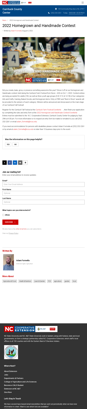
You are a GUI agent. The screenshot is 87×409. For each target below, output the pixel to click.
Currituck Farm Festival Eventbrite (48, 110)
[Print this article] (25, 162)
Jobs (6, 375)
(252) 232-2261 (54, 13)
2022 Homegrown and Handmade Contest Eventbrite (57, 113)
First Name (6, 189)
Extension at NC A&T (12, 389)
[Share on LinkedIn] (15, 162)
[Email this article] (20, 162)
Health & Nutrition (25, 281)
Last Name (6, 198)
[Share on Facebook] (10, 162)
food (74, 281)
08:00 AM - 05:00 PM (76, 13)
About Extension (10, 371)
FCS (49, 281)
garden (67, 281)
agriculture (57, 281)
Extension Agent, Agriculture (24, 264)
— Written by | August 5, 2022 (17, 31)
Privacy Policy (13, 233)
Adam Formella (16, 31)
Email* (4, 181)
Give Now (8, 392)
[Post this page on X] (4, 162)
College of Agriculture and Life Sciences (20, 382)
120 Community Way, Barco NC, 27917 (69, 9)
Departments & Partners (13, 378)
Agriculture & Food (9, 281)
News (4, 20)
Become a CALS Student (13, 385)
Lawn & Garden (39, 281)
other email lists (21, 229)
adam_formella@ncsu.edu (27, 122)
